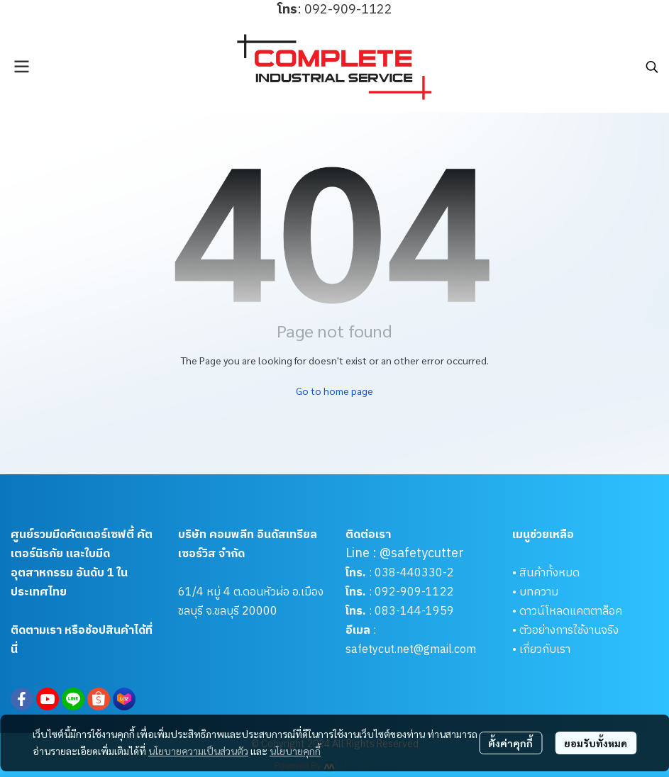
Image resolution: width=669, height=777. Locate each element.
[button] (652, 67)
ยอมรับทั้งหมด (595, 743)
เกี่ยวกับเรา (544, 649)
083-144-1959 (414, 611)
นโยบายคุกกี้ (295, 750)
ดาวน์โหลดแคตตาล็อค (570, 611)
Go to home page (334, 390)
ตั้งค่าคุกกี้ (510, 743)
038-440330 (407, 573)
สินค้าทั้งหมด (549, 573)
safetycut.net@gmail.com (410, 649)
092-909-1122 (414, 592)
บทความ (538, 592)
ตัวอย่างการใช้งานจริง (569, 630)
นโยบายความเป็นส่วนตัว (198, 750)
